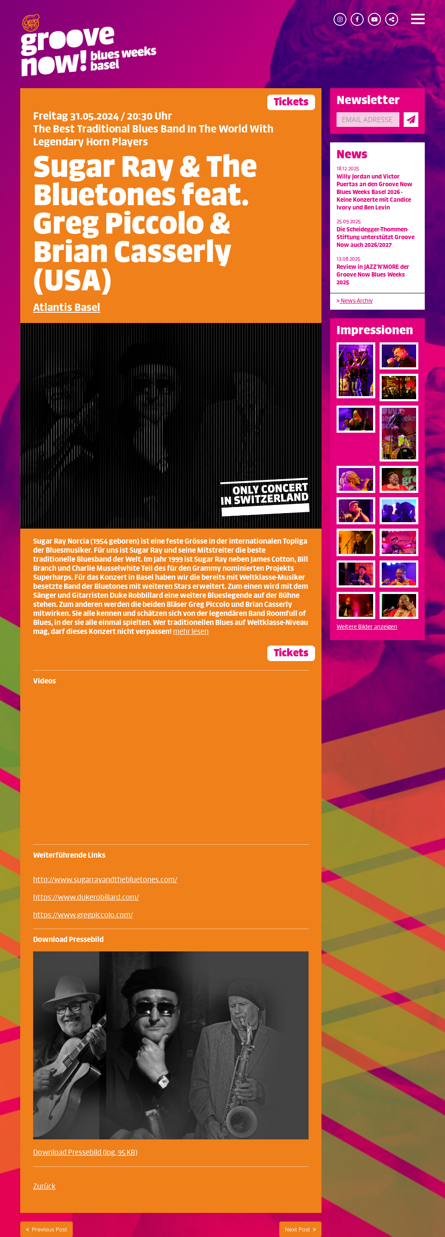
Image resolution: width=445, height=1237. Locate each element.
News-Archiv (355, 301)
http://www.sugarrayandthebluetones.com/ (105, 880)
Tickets (291, 102)
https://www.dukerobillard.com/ (86, 897)
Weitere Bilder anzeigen (367, 627)
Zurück (44, 1186)
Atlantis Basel (66, 308)
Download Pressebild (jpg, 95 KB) (85, 1152)
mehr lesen (191, 631)
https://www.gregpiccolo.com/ (83, 915)
